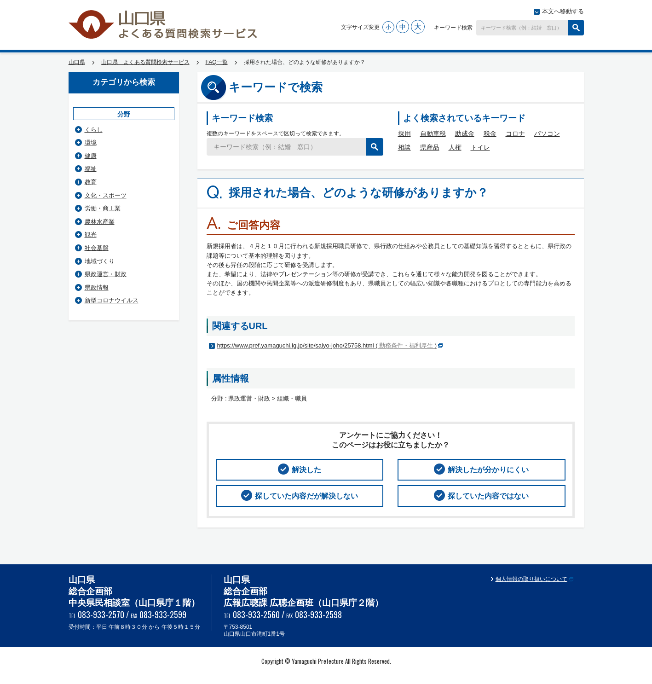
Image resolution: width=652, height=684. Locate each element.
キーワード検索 (453, 27)
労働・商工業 (103, 208)
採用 (404, 133)
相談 (404, 147)
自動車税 (433, 133)
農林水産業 (100, 221)
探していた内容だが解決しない (306, 496)
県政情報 (97, 287)
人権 (455, 147)
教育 (91, 182)
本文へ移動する (563, 11)
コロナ (515, 133)
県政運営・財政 (106, 274)
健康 (91, 155)
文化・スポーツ (106, 195)
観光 (91, 234)
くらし (94, 129)
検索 (576, 27)
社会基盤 (97, 247)
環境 (91, 142)
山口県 (77, 62)
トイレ (480, 147)
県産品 (429, 147)
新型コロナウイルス (111, 300)
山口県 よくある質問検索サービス (164, 24)
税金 (490, 133)
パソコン (547, 133)
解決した (306, 470)
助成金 (464, 133)
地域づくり (100, 261)
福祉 (91, 168)
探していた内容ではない (488, 496)
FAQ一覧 (217, 62)
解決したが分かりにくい (488, 470)
